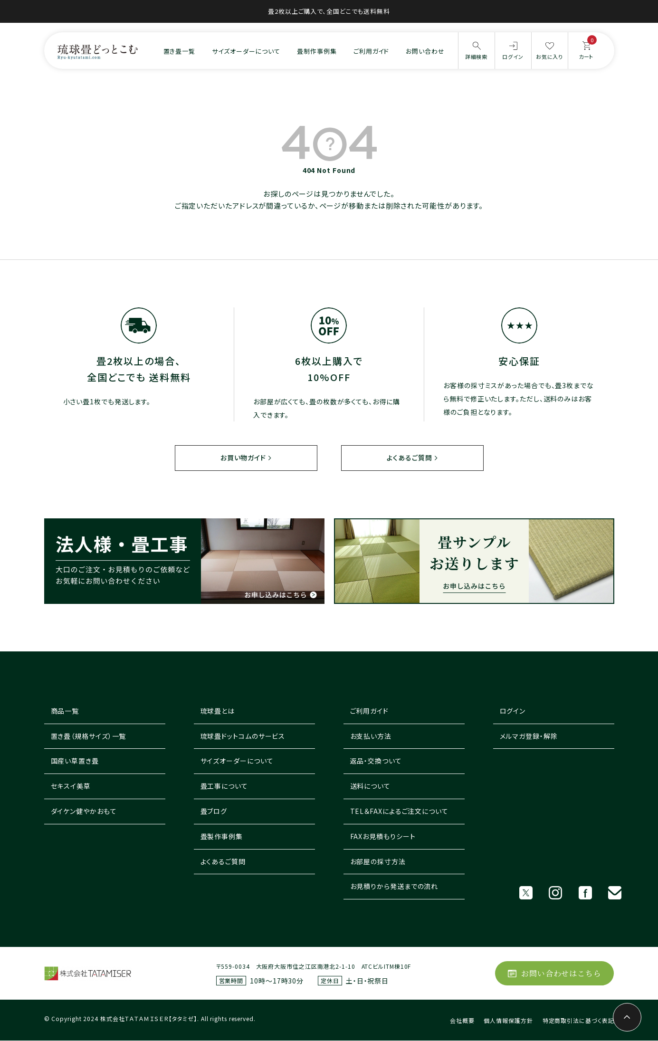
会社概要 (462, 1021)
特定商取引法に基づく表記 (578, 1021)
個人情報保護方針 (508, 1021)
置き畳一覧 (179, 51)
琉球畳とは (217, 711)
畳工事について (224, 786)
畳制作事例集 (316, 51)
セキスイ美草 (71, 786)
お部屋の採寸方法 (378, 861)
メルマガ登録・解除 (529, 736)
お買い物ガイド (243, 457)
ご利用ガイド (371, 51)
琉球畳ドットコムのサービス (243, 736)
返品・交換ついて (376, 761)
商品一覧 (65, 711)
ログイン (513, 711)
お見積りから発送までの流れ (394, 886)
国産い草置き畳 (75, 761)
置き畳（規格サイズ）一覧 (88, 736)
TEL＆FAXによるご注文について (399, 811)
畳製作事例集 (221, 836)
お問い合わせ (425, 51)
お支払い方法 (370, 736)
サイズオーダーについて (246, 51)
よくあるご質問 (409, 457)
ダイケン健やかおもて (84, 811)
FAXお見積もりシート (383, 836)
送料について (370, 786)
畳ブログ (214, 811)
